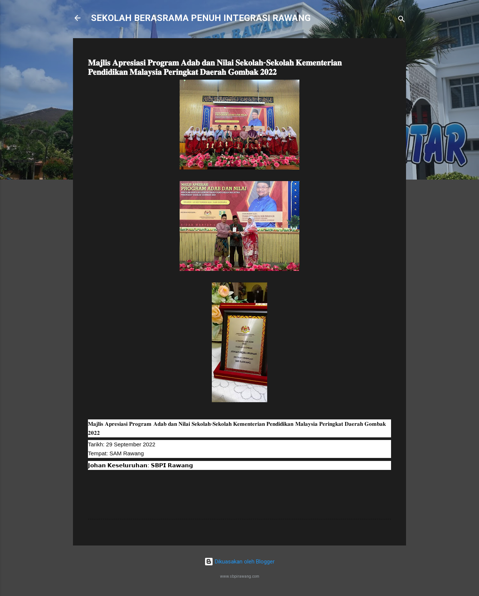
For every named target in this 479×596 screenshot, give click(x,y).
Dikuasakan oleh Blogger (239, 561)
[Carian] (401, 20)
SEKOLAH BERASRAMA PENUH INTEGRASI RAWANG (201, 18)
